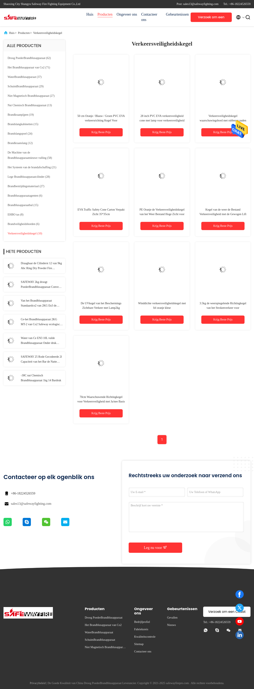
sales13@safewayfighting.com (31, 503)
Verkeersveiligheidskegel (47, 33)
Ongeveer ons (127, 14)
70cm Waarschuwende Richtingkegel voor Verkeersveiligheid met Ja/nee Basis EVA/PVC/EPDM (101, 401)
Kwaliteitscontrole (144, 636)
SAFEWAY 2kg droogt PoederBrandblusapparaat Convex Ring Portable (40, 284)
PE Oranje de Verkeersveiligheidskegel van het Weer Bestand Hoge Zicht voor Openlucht (162, 214)
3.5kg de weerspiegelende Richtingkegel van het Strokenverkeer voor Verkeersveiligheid (222, 308)
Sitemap (139, 644)
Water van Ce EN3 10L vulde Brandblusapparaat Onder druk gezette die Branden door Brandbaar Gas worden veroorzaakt (41, 341)
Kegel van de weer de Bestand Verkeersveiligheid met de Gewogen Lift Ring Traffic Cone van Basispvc (222, 214)
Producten (105, 14)
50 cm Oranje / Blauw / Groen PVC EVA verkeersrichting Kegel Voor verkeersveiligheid (101, 120)
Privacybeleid (38, 683)
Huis (89, 14)
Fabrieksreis (141, 629)
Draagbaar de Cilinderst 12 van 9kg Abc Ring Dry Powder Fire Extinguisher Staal (41, 266)
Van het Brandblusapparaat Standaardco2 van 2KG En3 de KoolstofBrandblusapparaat (38, 303)
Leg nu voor (155, 547)
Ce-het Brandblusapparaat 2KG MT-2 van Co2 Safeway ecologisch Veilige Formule (41, 322)
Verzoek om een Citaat (211, 18)
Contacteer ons (149, 17)
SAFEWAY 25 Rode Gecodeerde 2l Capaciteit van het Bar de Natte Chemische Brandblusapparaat (41, 359)
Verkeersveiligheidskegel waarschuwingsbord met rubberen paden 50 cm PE (223, 120)
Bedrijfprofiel (142, 621)
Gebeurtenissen (176, 14)
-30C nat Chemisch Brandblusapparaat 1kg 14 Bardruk (41, 378)
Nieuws (171, 625)
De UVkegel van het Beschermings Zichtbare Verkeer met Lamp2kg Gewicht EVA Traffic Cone (101, 308)
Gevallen (172, 617)
